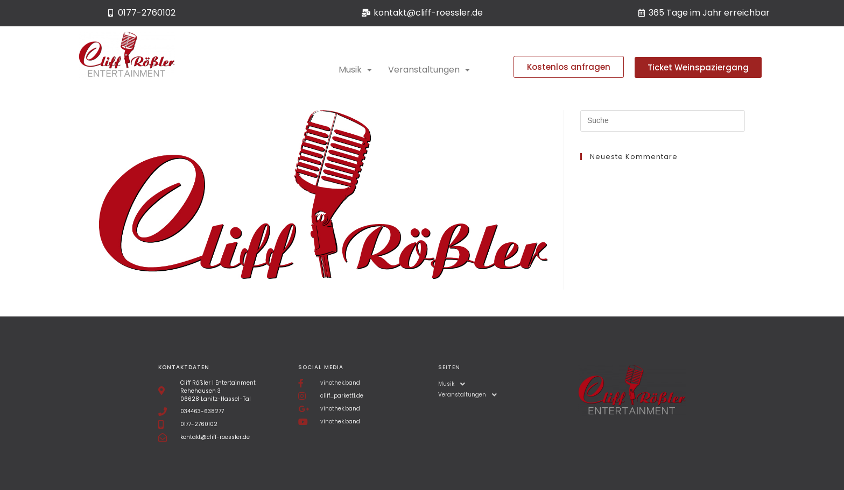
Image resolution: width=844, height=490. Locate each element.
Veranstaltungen (429, 69)
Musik (355, 69)
